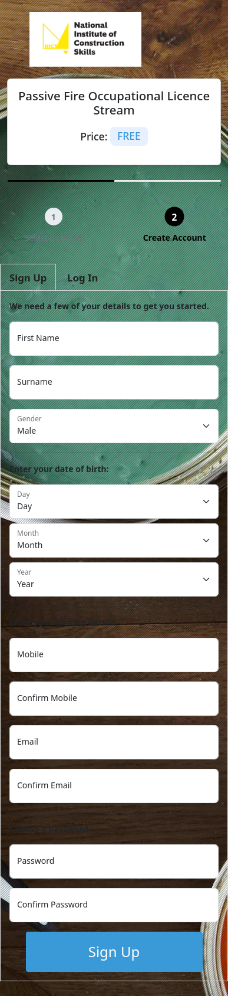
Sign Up (114, 951)
